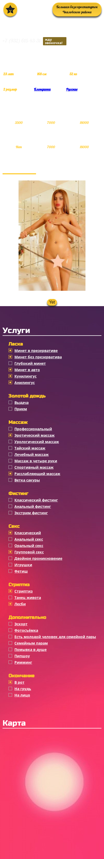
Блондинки (42, 89)
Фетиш (21, 571)
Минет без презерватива (38, 357)
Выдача (21, 402)
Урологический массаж (36, 441)
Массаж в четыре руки (35, 460)
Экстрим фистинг (31, 512)
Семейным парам (31, 643)
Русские (71, 89)
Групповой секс (29, 552)
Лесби (20, 604)
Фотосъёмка (26, 630)
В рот (19, 682)
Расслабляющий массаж (37, 473)
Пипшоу (22, 655)
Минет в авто (27, 369)
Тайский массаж (29, 448)
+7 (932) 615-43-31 (34, 41)
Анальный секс (28, 539)
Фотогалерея (19, 168)
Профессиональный (33, 428)
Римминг (23, 662)
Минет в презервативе (36, 350)
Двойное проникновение (38, 558)
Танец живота (27, 597)
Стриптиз (23, 591)
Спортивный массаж (34, 467)
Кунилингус (25, 376)
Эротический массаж (34, 435)
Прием (20, 408)
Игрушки (23, 564)
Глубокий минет (30, 363)
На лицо (22, 695)
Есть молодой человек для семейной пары (55, 636)
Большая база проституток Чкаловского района (77, 9)
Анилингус (24, 382)
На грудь (22, 688)
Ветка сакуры (27, 480)
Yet (52, 302)
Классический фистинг (36, 500)
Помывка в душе (30, 649)
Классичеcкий (27, 532)
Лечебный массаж (31, 454)
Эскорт (21, 623)
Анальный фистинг (32, 506)
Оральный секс (28, 545)
